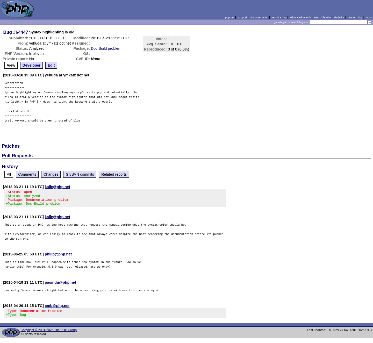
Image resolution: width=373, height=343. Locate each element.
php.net (229, 17)
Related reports (114, 174)
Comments (27, 174)
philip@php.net (58, 257)
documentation (259, 17)
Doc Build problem (106, 48)
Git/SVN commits (80, 174)
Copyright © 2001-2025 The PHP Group (48, 335)
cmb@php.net (57, 309)
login (369, 17)
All (9, 174)
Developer (32, 65)
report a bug (278, 17)
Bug (7, 32)
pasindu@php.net (60, 285)
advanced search (300, 17)
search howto (322, 17)
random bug (355, 17)
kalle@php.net (57, 187)
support (242, 17)
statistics (339, 17)
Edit (51, 65)
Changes (51, 174)
